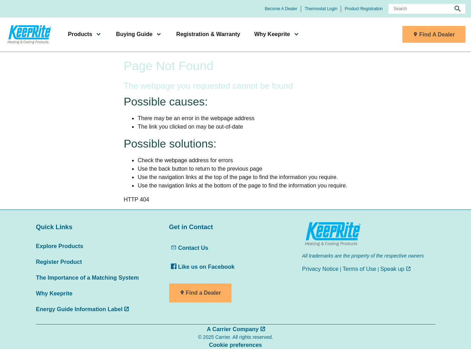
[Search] (426, 9)
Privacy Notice (320, 269)
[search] (457, 9)
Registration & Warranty (208, 34)
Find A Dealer (437, 34)
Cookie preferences (235, 345)
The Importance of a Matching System (87, 277)
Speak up (392, 269)
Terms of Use (359, 269)
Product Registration (364, 8)
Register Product (59, 262)
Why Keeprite (54, 293)
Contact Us (189, 248)
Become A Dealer (281, 8)
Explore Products (59, 246)
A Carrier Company (232, 329)
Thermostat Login (321, 8)
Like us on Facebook (203, 267)
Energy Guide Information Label (79, 309)
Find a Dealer (203, 293)
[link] (28, 34)
